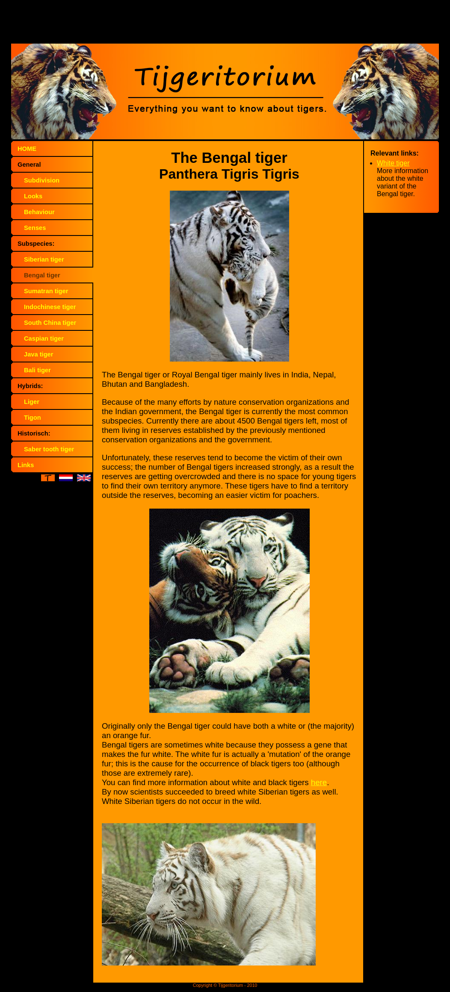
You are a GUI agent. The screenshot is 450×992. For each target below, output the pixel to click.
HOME (27, 148)
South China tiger (50, 322)
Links (26, 465)
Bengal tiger (42, 275)
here (319, 782)
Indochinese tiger (50, 306)
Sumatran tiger (46, 291)
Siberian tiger (44, 259)
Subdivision (41, 180)
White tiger (393, 163)
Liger (31, 401)
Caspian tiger (44, 338)
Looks (33, 196)
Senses (35, 227)
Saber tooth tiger (49, 449)
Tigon (32, 417)
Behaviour (39, 212)
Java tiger (38, 354)
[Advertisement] (225, 23)
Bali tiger (37, 370)
